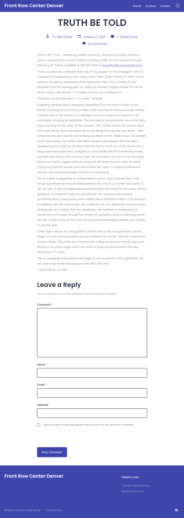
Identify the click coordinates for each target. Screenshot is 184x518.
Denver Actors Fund (132, 491)
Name (42, 364)
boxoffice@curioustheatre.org (122, 65)
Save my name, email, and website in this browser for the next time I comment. (89, 424)
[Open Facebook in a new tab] (176, 510)
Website (42, 405)
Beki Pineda (64, 36)
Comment (44, 304)
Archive (151, 6)
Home (137, 6)
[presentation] (59, 433)
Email (41, 384)
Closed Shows (129, 36)
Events (165, 6)
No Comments (97, 43)
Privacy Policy (54, 510)
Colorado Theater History (136, 485)
